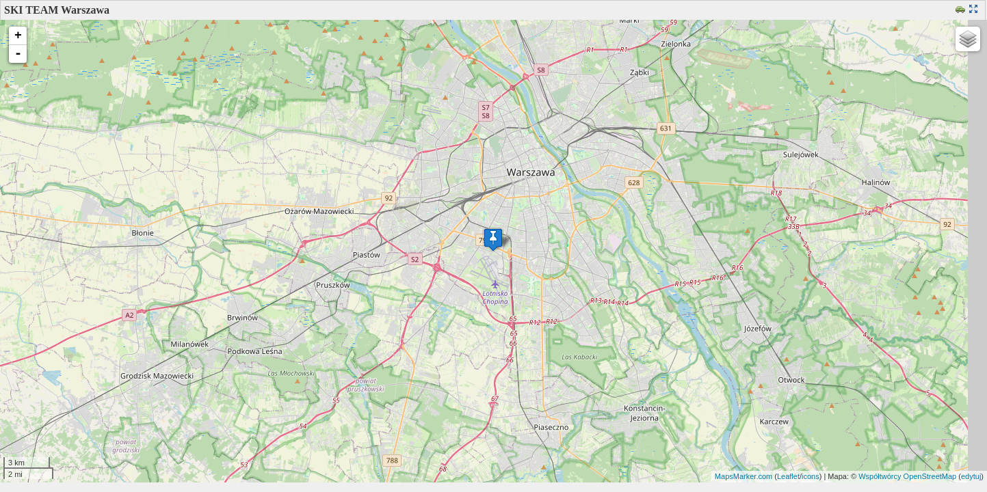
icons (810, 476)
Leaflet (788, 476)
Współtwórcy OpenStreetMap (907, 476)
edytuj (971, 476)
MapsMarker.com (743, 476)
